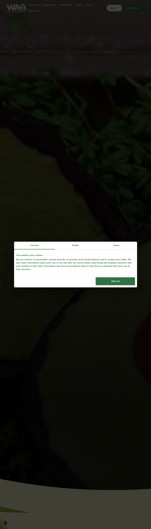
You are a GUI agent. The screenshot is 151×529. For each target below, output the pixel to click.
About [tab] (117, 245)
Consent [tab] (34, 245)
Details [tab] (75, 245)
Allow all (115, 281)
